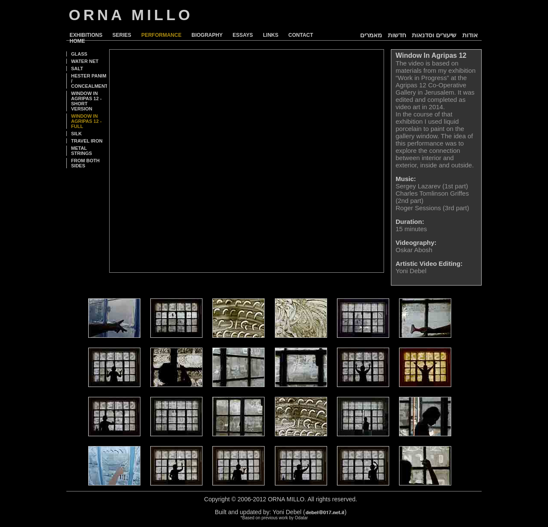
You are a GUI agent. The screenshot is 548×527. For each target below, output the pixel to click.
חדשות (397, 35)
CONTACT (301, 35)
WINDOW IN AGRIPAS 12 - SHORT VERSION (86, 101)
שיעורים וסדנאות (434, 35)
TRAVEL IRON (87, 140)
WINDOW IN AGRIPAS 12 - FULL (86, 121)
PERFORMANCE (161, 35)
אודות (470, 35)
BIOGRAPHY (207, 35)
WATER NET (84, 61)
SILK (76, 133)
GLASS (79, 54)
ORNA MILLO (131, 14)
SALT (77, 68)
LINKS (270, 35)
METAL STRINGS (81, 151)
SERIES (122, 35)
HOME (77, 41)
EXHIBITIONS (86, 35)
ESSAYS (242, 35)
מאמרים (371, 35)
